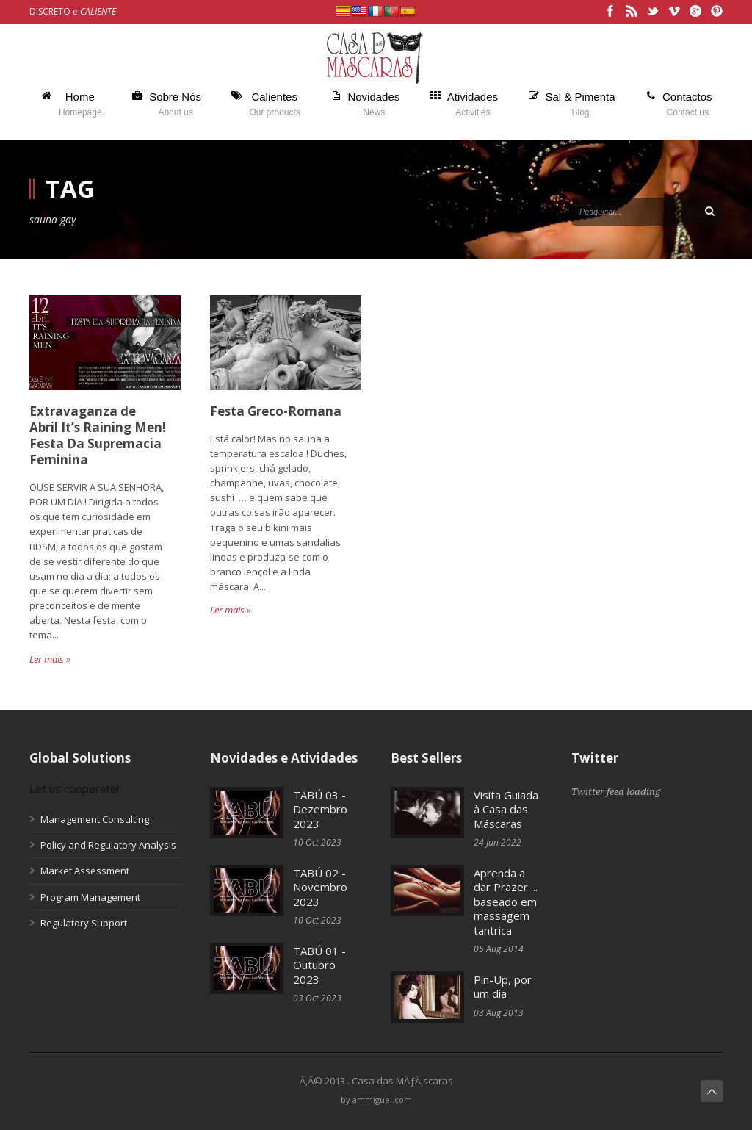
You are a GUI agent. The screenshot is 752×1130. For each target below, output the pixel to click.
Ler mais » (49, 659)
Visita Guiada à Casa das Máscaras (506, 809)
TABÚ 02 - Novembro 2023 (320, 887)
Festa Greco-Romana (275, 411)
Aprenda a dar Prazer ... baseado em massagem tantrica (506, 902)
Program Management (90, 897)
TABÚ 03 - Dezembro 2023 (320, 809)
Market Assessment (84, 870)
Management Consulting (94, 819)
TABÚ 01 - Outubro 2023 (319, 965)
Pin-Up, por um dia (503, 986)
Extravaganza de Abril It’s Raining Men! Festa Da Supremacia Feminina (97, 435)
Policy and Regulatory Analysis (108, 845)
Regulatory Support (83, 922)
